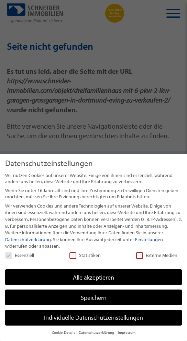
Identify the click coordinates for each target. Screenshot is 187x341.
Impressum (126, 332)
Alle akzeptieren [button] (93, 277)
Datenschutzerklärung (28, 239)
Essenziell (19, 255)
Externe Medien (156, 255)
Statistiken (85, 255)
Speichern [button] (94, 298)
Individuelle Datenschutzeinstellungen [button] (93, 317)
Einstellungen (149, 239)
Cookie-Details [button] (64, 332)
